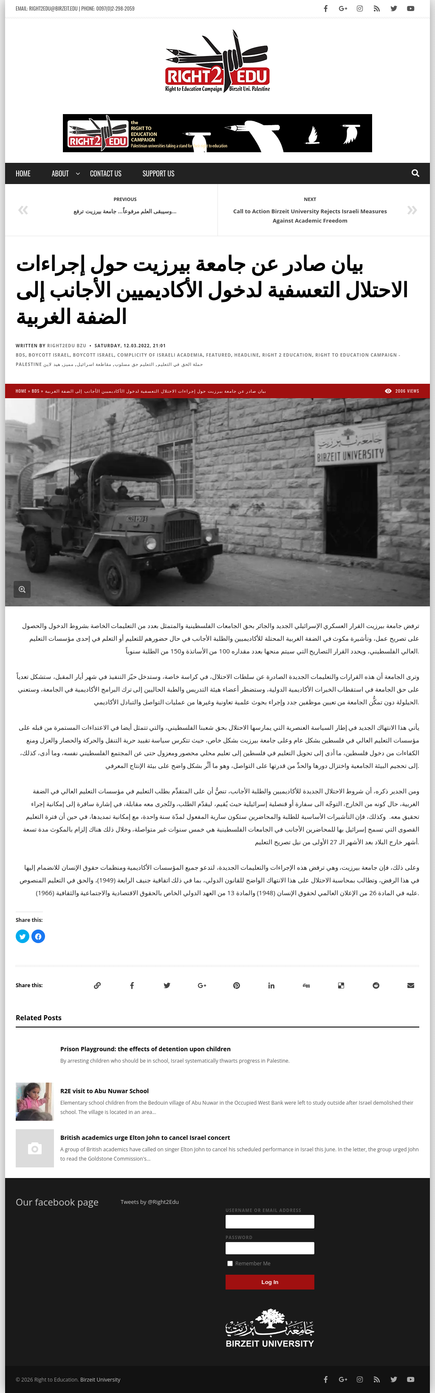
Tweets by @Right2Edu (150, 1202)
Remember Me (249, 1263)
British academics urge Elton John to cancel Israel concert (145, 1137)
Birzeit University (100, 1379)
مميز (68, 364)
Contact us (105, 173)
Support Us (159, 173)
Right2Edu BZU (67, 346)
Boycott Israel (49, 355)
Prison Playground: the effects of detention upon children (145, 1049)
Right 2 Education (287, 355)
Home (23, 173)
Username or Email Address (264, 1210)
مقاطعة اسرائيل (94, 364)
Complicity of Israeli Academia (160, 355)
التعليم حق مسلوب (134, 364)
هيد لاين (51, 364)
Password (239, 1237)
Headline (246, 355)
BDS (20, 355)
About (60, 173)
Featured (218, 355)
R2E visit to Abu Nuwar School (104, 1091)
